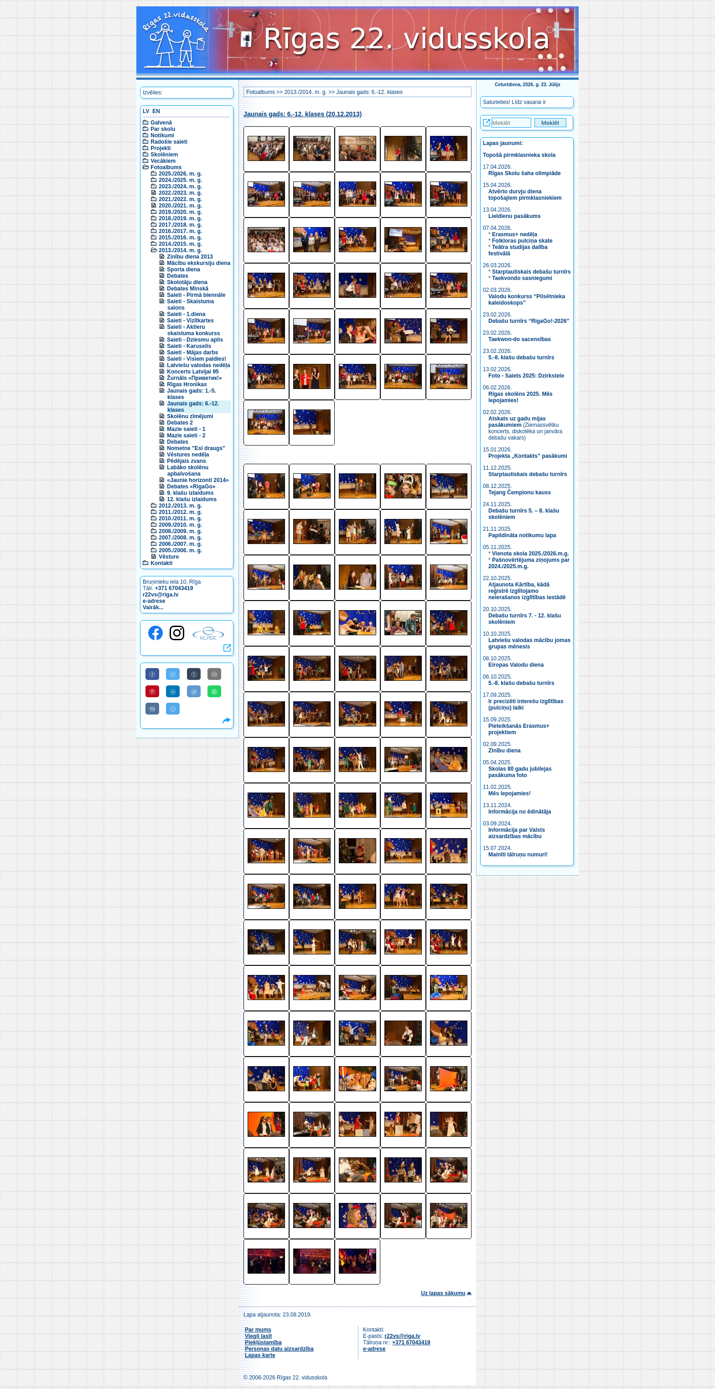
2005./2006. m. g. (180, 550)
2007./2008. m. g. (180, 537)
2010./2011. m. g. (180, 518)
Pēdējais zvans (186, 461)
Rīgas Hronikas (187, 384)
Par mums (258, 1330)
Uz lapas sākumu (443, 1293)
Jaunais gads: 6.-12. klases (369, 92)
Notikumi (162, 135)
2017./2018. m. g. (180, 225)
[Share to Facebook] (152, 674)
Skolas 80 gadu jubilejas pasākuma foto (520, 772)
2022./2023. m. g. (180, 193)
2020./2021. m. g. (180, 205)
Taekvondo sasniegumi (523, 278)
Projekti (160, 148)
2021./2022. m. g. (180, 199)
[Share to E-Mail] (214, 674)
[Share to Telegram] (173, 709)
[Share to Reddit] (194, 691)
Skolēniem (164, 154)
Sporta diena (183, 269)
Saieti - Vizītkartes (190, 320)
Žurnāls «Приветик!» (194, 378)
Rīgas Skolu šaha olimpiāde (524, 173)
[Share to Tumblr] (194, 674)
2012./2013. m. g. (180, 506)
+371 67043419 (174, 588)
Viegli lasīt (258, 1336)
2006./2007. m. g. (180, 544)
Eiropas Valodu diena (516, 665)
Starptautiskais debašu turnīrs (531, 272)
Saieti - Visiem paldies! (196, 359)
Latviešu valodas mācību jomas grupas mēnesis (529, 643)
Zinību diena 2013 (190, 257)
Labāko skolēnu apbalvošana (187, 470)
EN (156, 111)
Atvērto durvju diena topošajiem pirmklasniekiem (525, 194)
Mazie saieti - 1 (186, 429)
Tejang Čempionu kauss (519, 492)
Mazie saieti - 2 (186, 435)
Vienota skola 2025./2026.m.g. (530, 553)
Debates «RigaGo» (191, 486)
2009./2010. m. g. (180, 525)
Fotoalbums (165, 167)
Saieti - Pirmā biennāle (196, 295)
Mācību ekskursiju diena (198, 263)
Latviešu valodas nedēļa (198, 365)
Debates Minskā (187, 288)
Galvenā (161, 122)
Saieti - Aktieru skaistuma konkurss (193, 330)
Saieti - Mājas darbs (192, 352)
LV (146, 111)
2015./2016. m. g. (180, 237)
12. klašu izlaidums (192, 499)
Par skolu (162, 129)
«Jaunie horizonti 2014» (197, 480)
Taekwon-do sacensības (519, 339)
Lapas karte (260, 1355)
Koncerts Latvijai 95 (192, 371)
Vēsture (169, 557)
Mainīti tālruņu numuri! (518, 854)
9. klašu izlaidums (190, 493)
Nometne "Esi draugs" (196, 448)
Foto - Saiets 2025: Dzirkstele (526, 376)
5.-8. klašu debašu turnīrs (522, 357)
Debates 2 (180, 423)
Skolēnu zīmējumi (190, 416)
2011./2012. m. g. (180, 512)
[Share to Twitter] (173, 674)
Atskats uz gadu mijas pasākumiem (517, 421)
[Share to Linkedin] (173, 691)
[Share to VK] (152, 709)
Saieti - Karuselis (189, 346)
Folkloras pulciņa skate (522, 241)
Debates (177, 276)
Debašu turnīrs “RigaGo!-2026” (528, 321)
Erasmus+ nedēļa (514, 234)
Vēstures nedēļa (188, 454)
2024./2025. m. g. (180, 180)
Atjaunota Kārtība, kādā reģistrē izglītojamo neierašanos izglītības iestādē (526, 591)
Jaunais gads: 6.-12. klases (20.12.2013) (303, 114)
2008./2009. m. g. (180, 531)
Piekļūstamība (263, 1342)
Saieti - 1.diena (186, 314)
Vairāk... (153, 607)
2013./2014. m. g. (180, 250)
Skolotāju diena (187, 282)
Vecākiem (163, 161)
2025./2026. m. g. (180, 174)
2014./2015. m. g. (180, 244)
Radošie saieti (168, 142)
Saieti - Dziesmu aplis (195, 340)
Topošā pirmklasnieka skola (519, 155)
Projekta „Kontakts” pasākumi (527, 456)
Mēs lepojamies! (509, 793)
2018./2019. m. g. (180, 218)
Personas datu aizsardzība (279, 1349)
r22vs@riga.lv (160, 594)
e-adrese (154, 601)
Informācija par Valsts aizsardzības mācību (516, 833)
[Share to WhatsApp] (214, 691)
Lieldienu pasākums (514, 216)
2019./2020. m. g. (180, 212)
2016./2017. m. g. (180, 231)
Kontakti (161, 563)
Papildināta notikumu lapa (522, 535)
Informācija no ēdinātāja (519, 812)
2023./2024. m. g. (180, 186)
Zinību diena (504, 750)
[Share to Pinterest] (152, 691)
